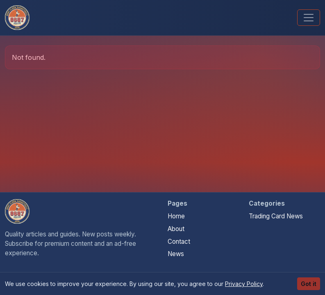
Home (176, 216)
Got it (308, 283)
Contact (179, 241)
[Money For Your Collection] (17, 17)
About (176, 229)
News (176, 254)
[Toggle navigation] (308, 17)
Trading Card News (276, 216)
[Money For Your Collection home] (17, 211)
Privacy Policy (244, 283)
